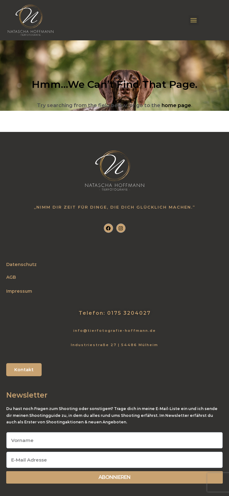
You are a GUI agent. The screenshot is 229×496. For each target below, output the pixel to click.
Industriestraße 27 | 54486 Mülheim (114, 345)
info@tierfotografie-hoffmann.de (114, 330)
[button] (194, 20)
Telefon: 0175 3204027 (115, 313)
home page (176, 105)
